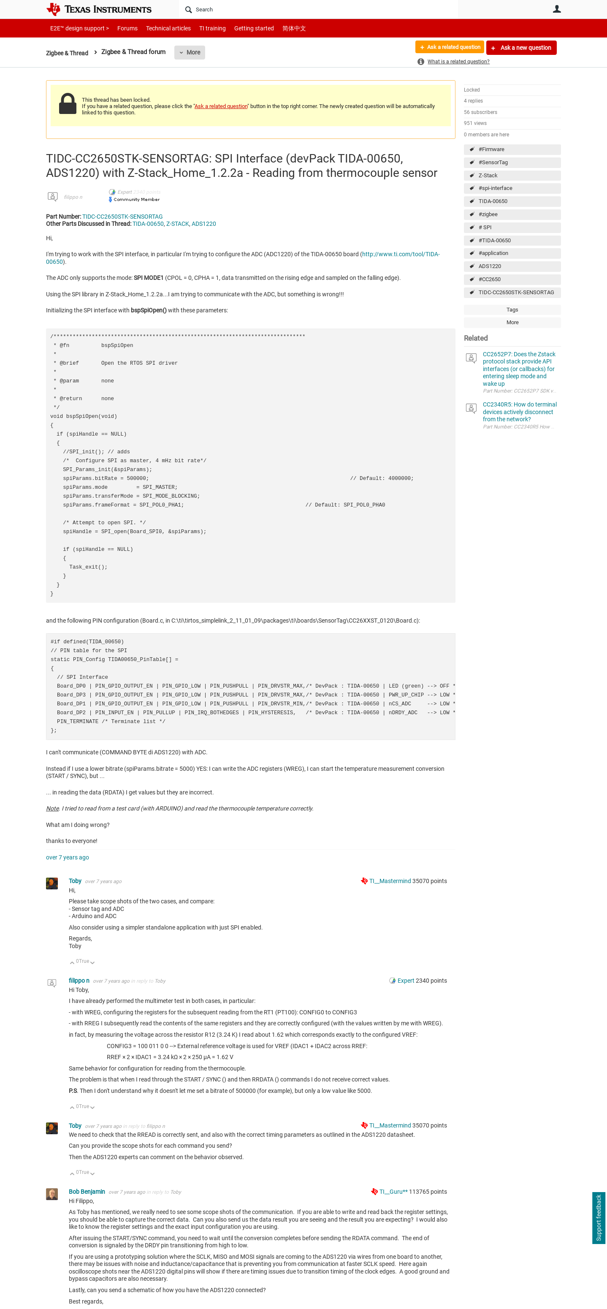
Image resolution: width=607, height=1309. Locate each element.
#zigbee (488, 214)
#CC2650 (490, 279)
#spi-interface (495, 188)
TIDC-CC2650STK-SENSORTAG (516, 292)
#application (493, 253)
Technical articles (159, 28)
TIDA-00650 (493, 201)
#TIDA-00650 (495, 240)
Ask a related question (450, 47)
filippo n (73, 197)
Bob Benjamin (87, 1191)
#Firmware (491, 149)
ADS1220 (490, 266)
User (557, 9)
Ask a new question (525, 47)
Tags (512, 309)
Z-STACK (177, 223)
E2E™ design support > (76, 28)
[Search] (318, 9)
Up (72, 963)
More (196, 52)
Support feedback (598, 1218)
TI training (201, 28)
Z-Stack (488, 175)
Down (92, 963)
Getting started (239, 28)
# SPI (485, 227)
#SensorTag (493, 162)
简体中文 (276, 28)
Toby (76, 881)
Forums (121, 28)
